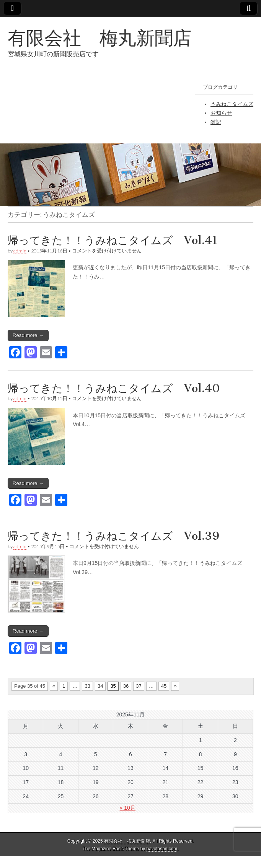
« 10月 (127, 808)
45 (163, 686)
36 (126, 686)
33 (87, 686)
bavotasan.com (162, 848)
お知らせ (221, 113)
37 (138, 686)
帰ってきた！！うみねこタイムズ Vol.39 (113, 536)
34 (100, 686)
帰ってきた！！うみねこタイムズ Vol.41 (113, 240)
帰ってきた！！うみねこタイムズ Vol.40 (114, 388)
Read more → (28, 335)
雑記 (215, 122)
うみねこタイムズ (231, 104)
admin (19, 251)
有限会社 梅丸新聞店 (99, 37)
